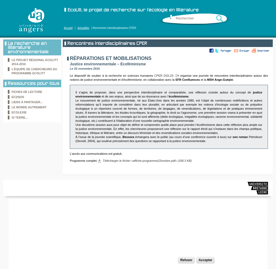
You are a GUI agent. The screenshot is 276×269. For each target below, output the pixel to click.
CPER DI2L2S (164, 75)
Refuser (186, 260)
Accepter (205, 260)
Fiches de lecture (27, 91)
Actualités (83, 27)
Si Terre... (20, 117)
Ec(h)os (18, 97)
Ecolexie (19, 112)
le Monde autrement (29, 107)
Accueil (68, 27)
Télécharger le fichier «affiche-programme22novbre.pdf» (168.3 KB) (147, 160)
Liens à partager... (27, 102)
